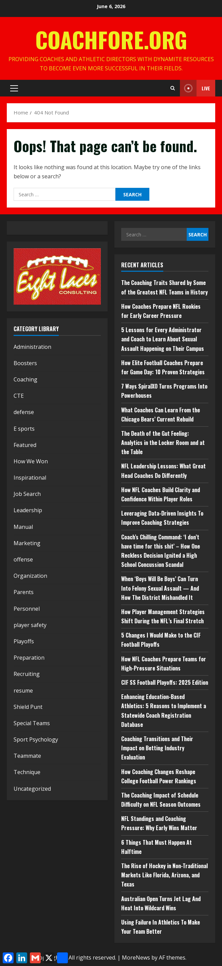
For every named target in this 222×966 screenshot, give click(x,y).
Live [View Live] (195, 88)
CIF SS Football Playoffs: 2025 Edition (164, 682)
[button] (14, 88)
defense (24, 412)
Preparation (29, 657)
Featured (25, 445)
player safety (30, 625)
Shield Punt (28, 707)
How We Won (31, 461)
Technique (27, 772)
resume (23, 690)
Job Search (27, 494)
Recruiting (27, 674)
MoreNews (136, 957)
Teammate (27, 755)
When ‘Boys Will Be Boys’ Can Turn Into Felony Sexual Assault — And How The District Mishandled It (160, 588)
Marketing (27, 543)
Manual (23, 527)
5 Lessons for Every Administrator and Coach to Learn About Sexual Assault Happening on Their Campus (162, 339)
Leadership (28, 510)
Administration (32, 347)
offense (23, 559)
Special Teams (32, 723)
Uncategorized (32, 788)
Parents (24, 592)
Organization (30, 575)
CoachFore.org (111, 39)
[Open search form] (172, 88)
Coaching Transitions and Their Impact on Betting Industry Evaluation (157, 748)
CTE (19, 395)
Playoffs (24, 641)
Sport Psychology (36, 739)
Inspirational (30, 477)
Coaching (25, 379)
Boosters (25, 363)
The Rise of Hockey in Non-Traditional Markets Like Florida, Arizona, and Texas (164, 875)
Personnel (27, 608)
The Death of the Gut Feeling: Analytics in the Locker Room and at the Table (163, 442)
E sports (24, 428)
